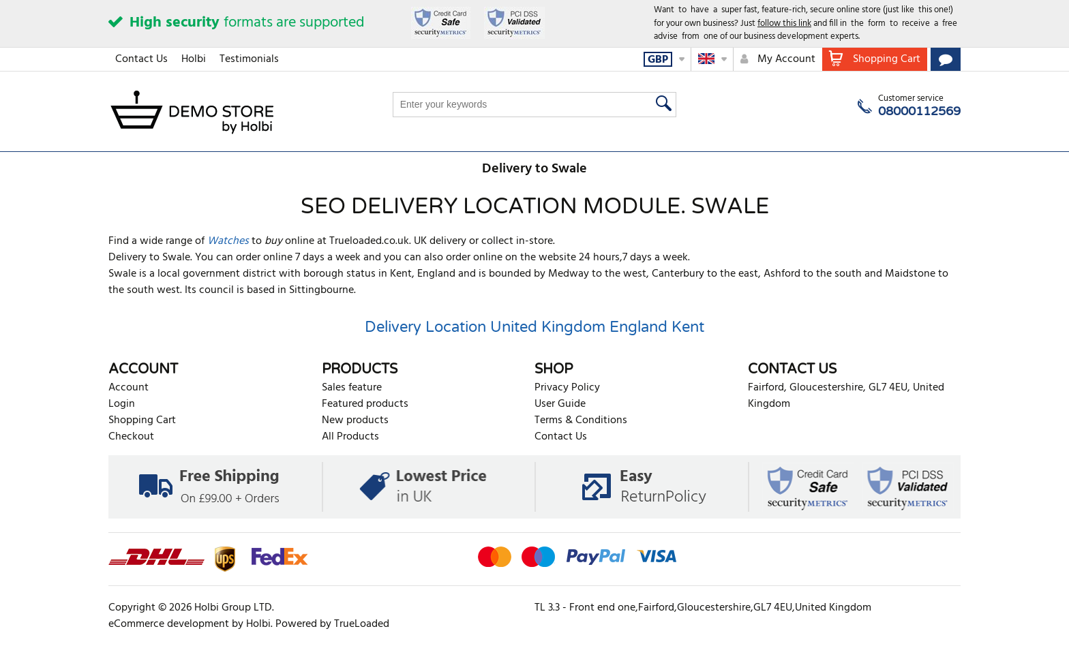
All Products (350, 437)
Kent (688, 327)
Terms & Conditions (580, 420)
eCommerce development (168, 624)
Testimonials (249, 59)
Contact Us (141, 59)
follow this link (784, 23)
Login (121, 404)
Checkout (131, 437)
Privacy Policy (567, 388)
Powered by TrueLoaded (332, 624)
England (638, 327)
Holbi (193, 59)
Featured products (365, 404)
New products (355, 420)
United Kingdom (547, 327)
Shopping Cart (142, 420)
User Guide (560, 404)
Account (128, 388)
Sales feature (352, 388)
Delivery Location (425, 327)
